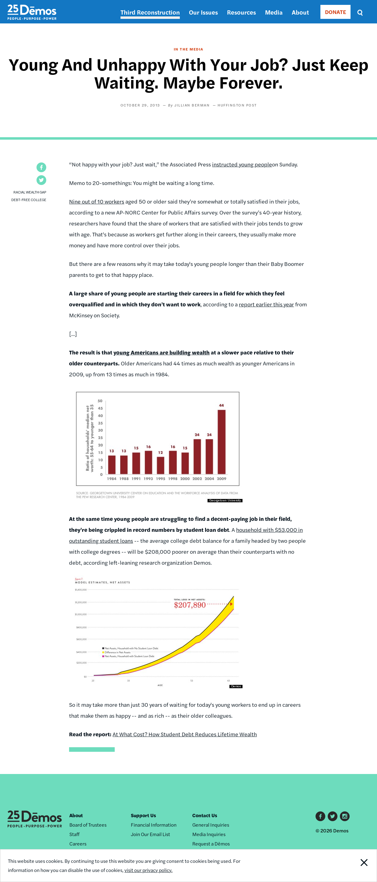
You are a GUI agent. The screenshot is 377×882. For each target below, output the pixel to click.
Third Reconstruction (150, 12)
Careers (77, 843)
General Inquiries (210, 824)
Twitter (332, 816)
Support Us (143, 815)
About (300, 12)
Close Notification (357, 865)
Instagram (345, 816)
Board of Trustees (87, 824)
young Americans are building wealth (161, 352)
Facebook (320, 816)
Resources (241, 12)
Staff (74, 834)
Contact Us (204, 815)
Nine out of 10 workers (96, 201)
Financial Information (153, 824)
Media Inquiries (208, 834)
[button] (41, 167)
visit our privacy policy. (148, 869)
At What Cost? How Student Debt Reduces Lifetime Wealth (185, 734)
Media (274, 12)
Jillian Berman (192, 105)
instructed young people (242, 164)
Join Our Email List (150, 834)
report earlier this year (266, 304)
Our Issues (203, 12)
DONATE (335, 12)
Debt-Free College (28, 199)
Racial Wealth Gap (29, 192)
